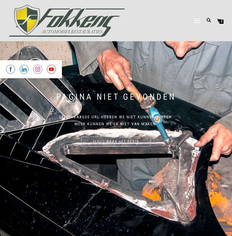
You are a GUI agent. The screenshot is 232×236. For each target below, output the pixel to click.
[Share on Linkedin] (24, 69)
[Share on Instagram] (37, 69)
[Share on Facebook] (10, 69)
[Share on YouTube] (51, 69)
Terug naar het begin (116, 142)
